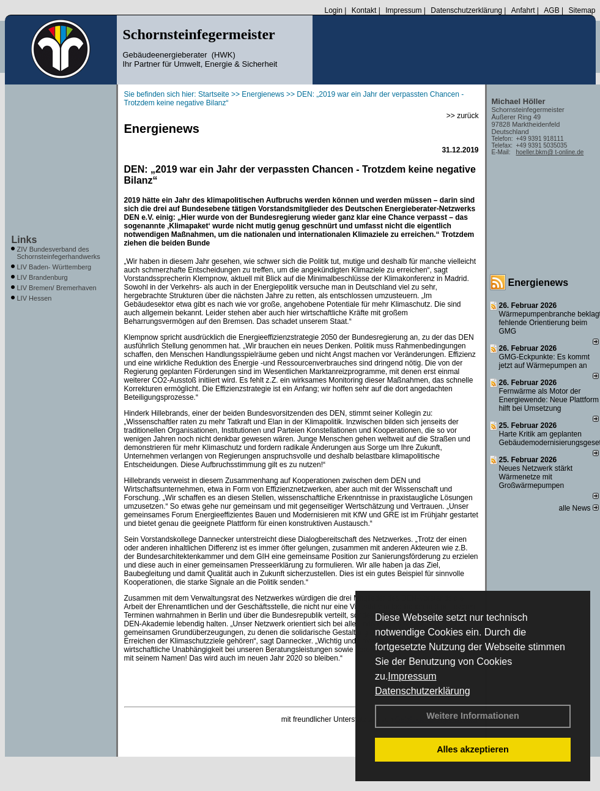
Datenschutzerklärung (422, 691)
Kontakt (364, 10)
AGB (551, 10)
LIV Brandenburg (42, 277)
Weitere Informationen (472, 716)
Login (333, 10)
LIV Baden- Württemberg (54, 267)
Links (24, 239)
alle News (579, 508)
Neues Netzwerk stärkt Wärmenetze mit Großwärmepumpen (536, 477)
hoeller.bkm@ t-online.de (550, 152)
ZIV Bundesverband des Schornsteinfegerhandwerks (58, 253)
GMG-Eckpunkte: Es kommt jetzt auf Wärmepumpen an (544, 361)
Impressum (412, 676)
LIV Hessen (34, 298)
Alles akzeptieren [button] (473, 749)
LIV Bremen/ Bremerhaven (57, 287)
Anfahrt (523, 10)
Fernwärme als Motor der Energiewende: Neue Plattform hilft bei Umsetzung (549, 400)
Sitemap (581, 10)
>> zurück (462, 115)
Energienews (538, 282)
